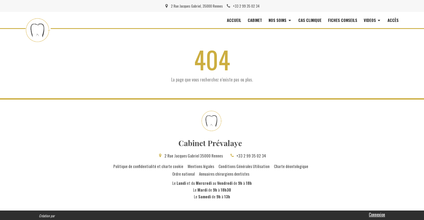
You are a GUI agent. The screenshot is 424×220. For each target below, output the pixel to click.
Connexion (377, 214)
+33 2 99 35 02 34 (251, 156)
